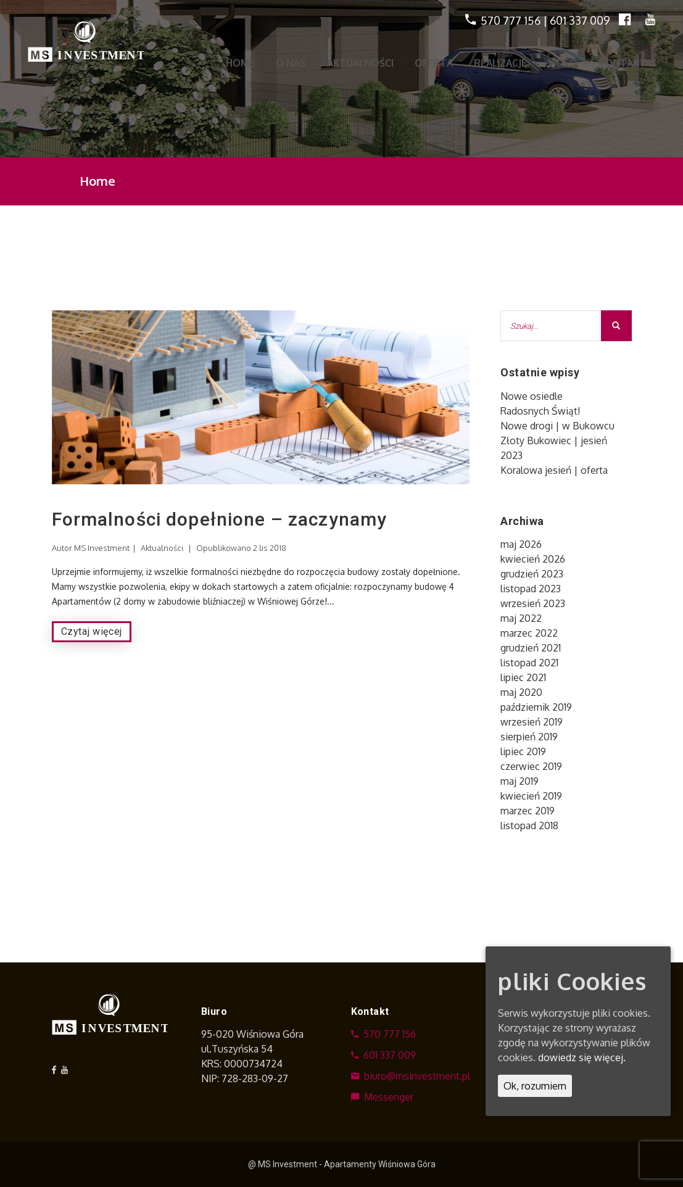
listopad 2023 (530, 588)
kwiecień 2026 (532, 559)
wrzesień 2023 (532, 603)
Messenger (382, 1097)
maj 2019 (519, 781)
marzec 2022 (529, 633)
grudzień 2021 (530, 648)
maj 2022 (521, 618)
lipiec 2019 (523, 751)
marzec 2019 (527, 810)
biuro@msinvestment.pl (410, 1076)
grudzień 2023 (531, 574)
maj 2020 (521, 692)
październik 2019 (536, 707)
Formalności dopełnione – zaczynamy (219, 519)
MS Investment (102, 548)
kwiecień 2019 (531, 796)
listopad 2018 (529, 825)
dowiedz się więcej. (582, 1057)
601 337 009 (580, 20)
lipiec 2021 (523, 677)
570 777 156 (510, 20)
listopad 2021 (529, 662)
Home (97, 180)
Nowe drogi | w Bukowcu (557, 426)
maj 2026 (521, 544)
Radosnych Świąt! (540, 411)
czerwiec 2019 (531, 766)
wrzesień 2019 (531, 722)
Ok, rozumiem (534, 1086)
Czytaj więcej (91, 631)
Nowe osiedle (531, 396)
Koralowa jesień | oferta (554, 470)
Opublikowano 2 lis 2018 (241, 548)
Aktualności (162, 548)
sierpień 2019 (529, 736)
